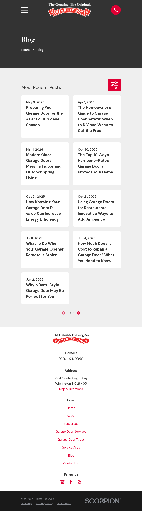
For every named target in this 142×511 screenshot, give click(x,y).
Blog (71, 455)
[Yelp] (79, 482)
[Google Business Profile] (62, 482)
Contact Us (71, 463)
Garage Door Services (71, 432)
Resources (71, 424)
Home (71, 408)
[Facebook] (71, 482)
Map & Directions (71, 389)
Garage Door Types (71, 439)
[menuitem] (26, 503)
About (71, 416)
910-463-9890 (71, 359)
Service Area (71, 447)
